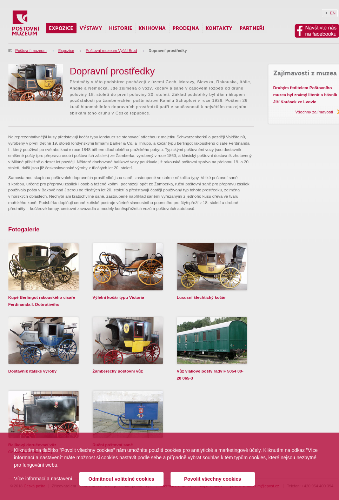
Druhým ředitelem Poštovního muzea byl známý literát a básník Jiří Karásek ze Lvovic (305, 94)
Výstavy (91, 28)
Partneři (251, 28)
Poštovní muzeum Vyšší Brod (111, 50)
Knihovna (152, 28)
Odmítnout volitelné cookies (121, 479)
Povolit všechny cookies (212, 479)
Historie (120, 28)
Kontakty (219, 28)
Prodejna (186, 28)
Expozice (66, 50)
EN (333, 13)
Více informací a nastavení (43, 478)
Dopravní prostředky (167, 50)
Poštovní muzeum (31, 50)
